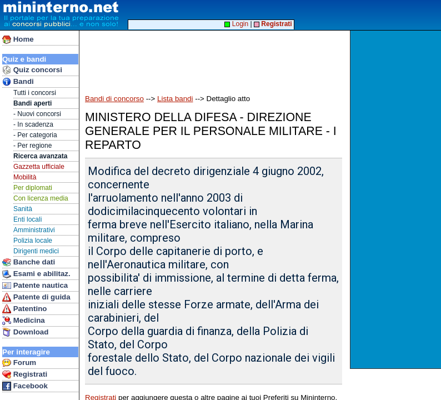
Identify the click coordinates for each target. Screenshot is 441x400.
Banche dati (28, 262)
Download (25, 332)
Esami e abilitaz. (36, 273)
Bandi (18, 81)
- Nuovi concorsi (37, 114)
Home (18, 39)
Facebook (25, 386)
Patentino (24, 308)
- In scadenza (33, 124)
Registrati (24, 374)
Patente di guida (36, 297)
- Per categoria (35, 135)
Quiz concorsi (32, 70)
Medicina (23, 320)
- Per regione (32, 145)
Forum (19, 362)
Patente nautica (35, 285)
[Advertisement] (397, 199)
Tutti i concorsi (34, 93)
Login (236, 24)
